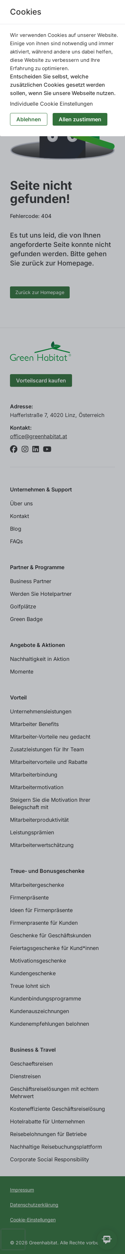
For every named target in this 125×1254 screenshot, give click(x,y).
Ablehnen (28, 119)
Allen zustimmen (80, 119)
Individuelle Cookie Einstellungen (51, 103)
